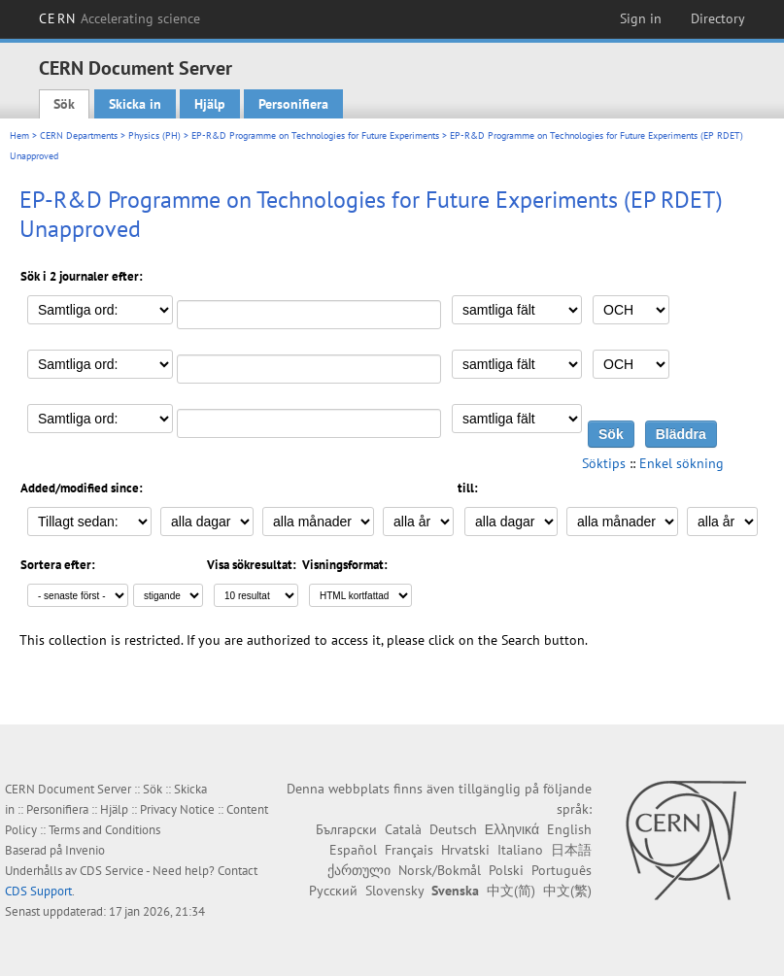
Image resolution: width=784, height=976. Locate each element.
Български (346, 829)
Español (353, 849)
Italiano (520, 849)
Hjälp (209, 104)
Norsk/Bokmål (439, 870)
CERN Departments (79, 135)
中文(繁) (567, 890)
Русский (333, 890)
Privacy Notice (177, 809)
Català (403, 829)
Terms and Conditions (104, 830)
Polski (506, 870)
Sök (64, 104)
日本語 (571, 849)
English (569, 829)
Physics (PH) (154, 135)
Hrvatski (465, 849)
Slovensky (394, 890)
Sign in (641, 18)
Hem (19, 135)
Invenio (85, 850)
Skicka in (135, 104)
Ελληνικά (512, 829)
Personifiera (293, 104)
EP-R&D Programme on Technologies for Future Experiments (315, 135)
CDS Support (38, 891)
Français (409, 849)
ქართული (359, 870)
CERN (119, 18)
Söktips (604, 463)
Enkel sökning (681, 463)
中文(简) (511, 890)
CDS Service (112, 870)
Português (561, 870)
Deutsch (453, 829)
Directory (718, 18)
